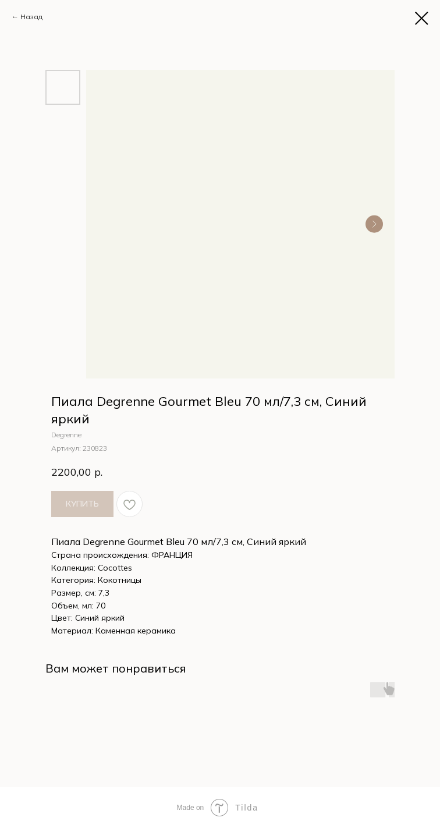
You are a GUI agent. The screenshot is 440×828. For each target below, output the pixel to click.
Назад (31, 16)
